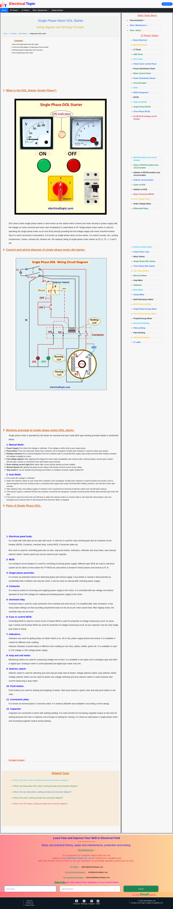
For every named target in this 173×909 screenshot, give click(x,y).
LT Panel (137, 50)
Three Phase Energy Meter (144, 314)
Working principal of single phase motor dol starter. (27, 50)
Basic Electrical (140, 40)
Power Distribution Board (144, 78)
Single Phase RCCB (141, 107)
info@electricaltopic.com (98, 872)
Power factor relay (141, 252)
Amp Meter (138, 280)
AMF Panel (138, 54)
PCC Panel (138, 59)
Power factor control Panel (144, 64)
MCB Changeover (140, 92)
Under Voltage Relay (142, 204)
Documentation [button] (136, 20)
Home (4, 10)
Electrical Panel (140, 45)
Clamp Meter (138, 295)
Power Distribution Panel (144, 69)
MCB (135, 88)
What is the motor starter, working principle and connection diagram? (41, 780)
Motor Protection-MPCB (143, 194)
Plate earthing (139, 328)
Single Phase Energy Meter (145, 309)
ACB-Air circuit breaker (143, 180)
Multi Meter (138, 290)
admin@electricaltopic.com (92, 867)
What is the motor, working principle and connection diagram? (38, 798)
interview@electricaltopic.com (98, 877)
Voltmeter (137, 285)
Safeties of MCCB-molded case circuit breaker (146, 174)
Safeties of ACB (140, 189)
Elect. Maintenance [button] (138, 25)
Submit (141, 889)
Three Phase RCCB (141, 111)
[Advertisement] (62, 72)
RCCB (136, 97)
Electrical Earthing (141, 323)
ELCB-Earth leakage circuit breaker (145, 117)
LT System (13, 33)
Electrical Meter (140, 276)
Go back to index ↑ (17, 760)
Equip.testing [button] (57, 10)
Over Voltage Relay (141, 199)
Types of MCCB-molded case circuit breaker (145, 166)
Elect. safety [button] (135, 30)
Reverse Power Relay (142, 247)
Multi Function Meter (142, 304)
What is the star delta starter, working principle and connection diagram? (42, 792)
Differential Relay (140, 208)
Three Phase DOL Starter (144, 266)
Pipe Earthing (139, 333)
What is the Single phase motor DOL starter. (25, 44)
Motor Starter (23, 33)
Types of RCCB (139, 102)
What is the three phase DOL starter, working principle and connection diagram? (45, 786)
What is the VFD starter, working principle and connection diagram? (40, 804)
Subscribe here (167, 4)
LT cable (137, 342)
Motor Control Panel (142, 73)
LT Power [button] (25, 10)
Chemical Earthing (141, 337)
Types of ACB (139, 185)
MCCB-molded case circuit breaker (144, 158)
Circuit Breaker (139, 83)
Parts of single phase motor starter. (22, 53)
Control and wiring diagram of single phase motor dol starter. (30, 47)
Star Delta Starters (141, 271)
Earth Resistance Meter (143, 299)
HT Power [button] (14, 10)
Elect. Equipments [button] (40, 10)
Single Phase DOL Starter (144, 261)
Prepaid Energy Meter (142, 318)
